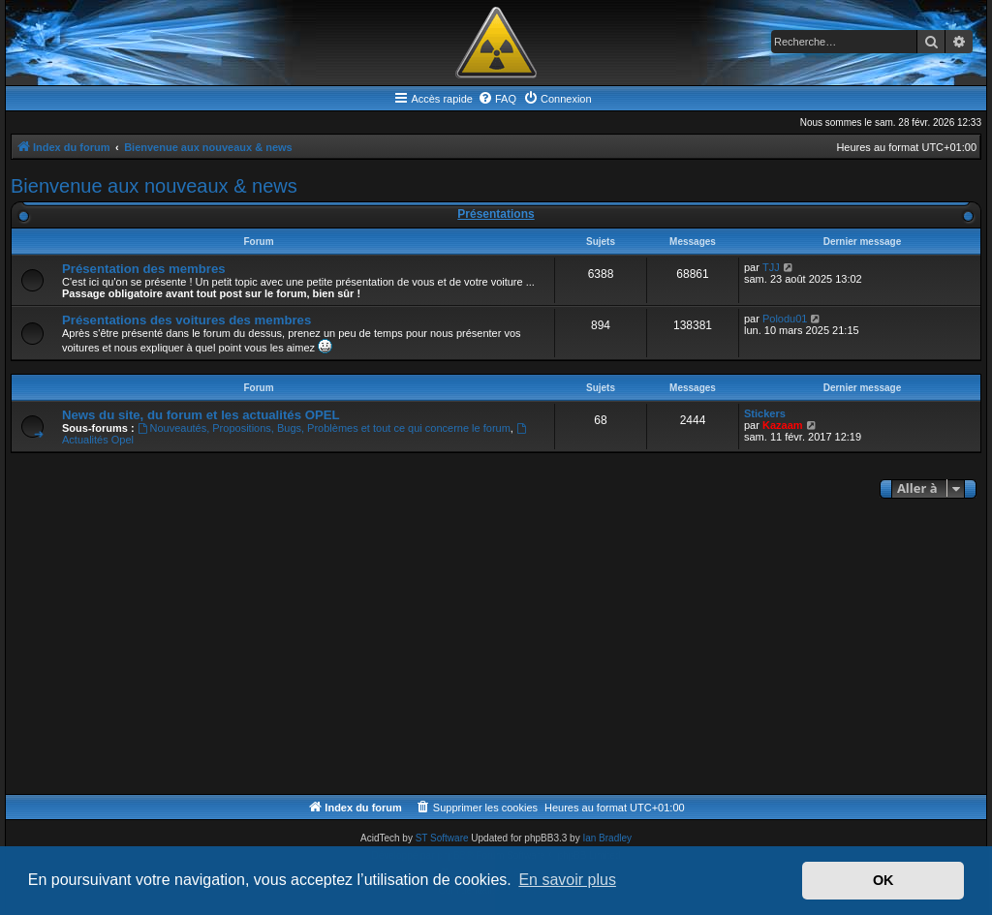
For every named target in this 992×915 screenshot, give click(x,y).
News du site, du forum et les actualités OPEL (201, 415)
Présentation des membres (144, 268)
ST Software (442, 838)
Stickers (765, 413)
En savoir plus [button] (567, 879)
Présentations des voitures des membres (186, 320)
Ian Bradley (607, 838)
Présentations (495, 214)
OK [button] (883, 880)
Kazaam (782, 425)
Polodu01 (785, 318)
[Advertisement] (496, 648)
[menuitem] (497, 98)
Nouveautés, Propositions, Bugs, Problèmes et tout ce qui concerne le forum (324, 428)
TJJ (771, 267)
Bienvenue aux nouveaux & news (154, 186)
